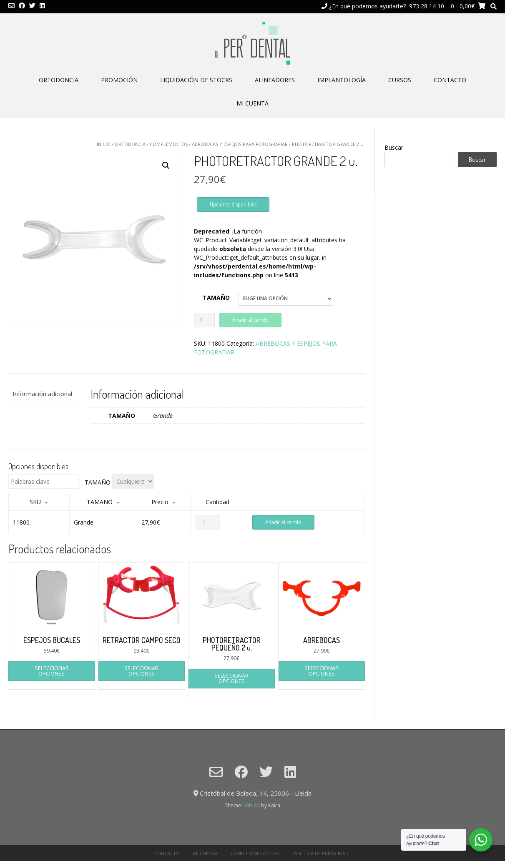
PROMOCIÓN (119, 80)
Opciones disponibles (233, 204)
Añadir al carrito (250, 319)
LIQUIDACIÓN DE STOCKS (196, 80)
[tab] (44, 394)
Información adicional (42, 393)
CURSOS (399, 80)
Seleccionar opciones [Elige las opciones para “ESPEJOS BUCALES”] (52, 670)
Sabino (252, 805)
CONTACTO (450, 80)
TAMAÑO (216, 297)
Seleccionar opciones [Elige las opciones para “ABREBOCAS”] (321, 670)
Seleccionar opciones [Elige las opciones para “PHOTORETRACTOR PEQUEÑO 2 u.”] (231, 678)
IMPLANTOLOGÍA (341, 80)
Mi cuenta (252, 103)
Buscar (393, 147)
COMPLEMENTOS (169, 144)
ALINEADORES (275, 80)
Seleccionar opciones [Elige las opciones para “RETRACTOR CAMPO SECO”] (141, 670)
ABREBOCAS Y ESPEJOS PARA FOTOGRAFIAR (240, 144)
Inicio (104, 144)
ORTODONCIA (58, 80)
